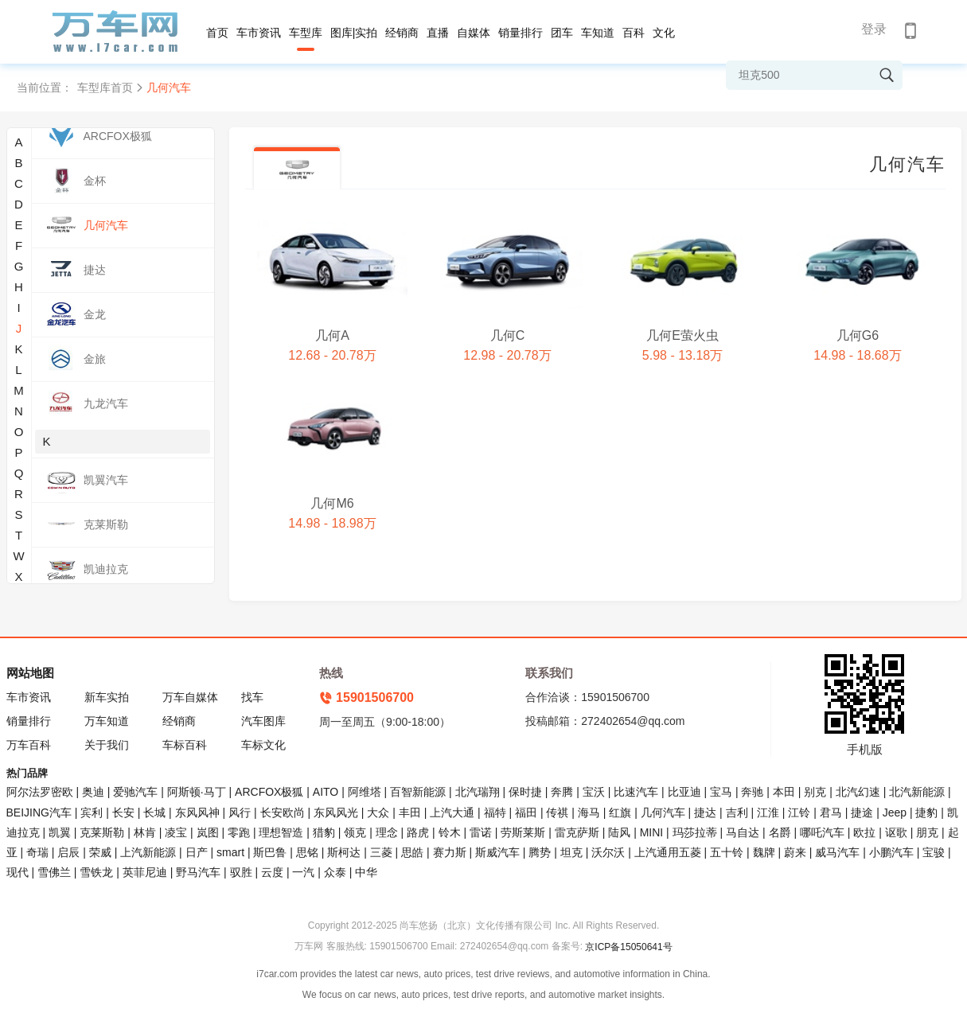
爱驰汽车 (135, 791)
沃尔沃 (608, 852)
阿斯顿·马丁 (196, 791)
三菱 (381, 852)
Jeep (895, 812)
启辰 (68, 852)
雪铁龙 (96, 872)
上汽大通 (452, 812)
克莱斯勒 (102, 832)
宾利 (91, 812)
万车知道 (106, 721)
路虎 (418, 832)
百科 (633, 32)
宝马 (721, 791)
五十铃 (726, 852)
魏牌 (764, 852)
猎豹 (324, 832)
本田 (784, 791)
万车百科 (28, 744)
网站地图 (30, 673)
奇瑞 (37, 852)
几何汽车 (663, 812)
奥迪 (93, 791)
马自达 (742, 832)
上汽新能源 (148, 852)
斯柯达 (344, 852)
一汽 (303, 872)
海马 (589, 812)
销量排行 (520, 32)
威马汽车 (837, 852)
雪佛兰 (54, 872)
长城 (154, 812)
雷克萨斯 (577, 832)
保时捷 (525, 791)
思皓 (412, 852)
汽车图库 (263, 721)
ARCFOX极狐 (269, 791)
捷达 (705, 812)
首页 (217, 32)
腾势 (539, 852)
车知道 (597, 32)
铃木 (450, 832)
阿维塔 (364, 791)
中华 (366, 872)
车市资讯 (258, 32)
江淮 (768, 812)
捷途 (862, 812)
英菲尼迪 (145, 872)
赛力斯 (449, 852)
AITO (325, 791)
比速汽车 (636, 791)
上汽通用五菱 (667, 852)
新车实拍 (106, 697)
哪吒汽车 (822, 832)
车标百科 (184, 744)
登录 (874, 29)
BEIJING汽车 (39, 812)
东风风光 (336, 812)
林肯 (145, 832)
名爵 (780, 832)
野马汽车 (198, 872)
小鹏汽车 (891, 852)
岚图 (208, 832)
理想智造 (281, 832)
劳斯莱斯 (523, 832)
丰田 (410, 812)
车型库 (305, 32)
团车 (562, 32)
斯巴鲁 (270, 852)
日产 (196, 852)
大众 (378, 812)
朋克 (927, 832)
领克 (355, 832)
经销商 (402, 32)
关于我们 (106, 744)
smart (230, 852)
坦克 (571, 852)
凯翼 (60, 832)
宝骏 (933, 852)
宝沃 (594, 791)
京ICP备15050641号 (628, 947)
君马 (831, 812)
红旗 (620, 812)
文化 (664, 32)
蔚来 (795, 852)
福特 (495, 812)
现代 (17, 872)
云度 (272, 872)
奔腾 (562, 791)
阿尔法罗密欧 (41, 791)
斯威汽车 (497, 852)
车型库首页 (105, 87)
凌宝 (176, 832)
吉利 (737, 812)
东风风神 (197, 812)
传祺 (557, 812)
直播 (438, 32)
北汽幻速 (858, 791)
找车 (252, 697)
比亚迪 (684, 791)
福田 (526, 812)
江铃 (799, 812)
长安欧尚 (282, 812)
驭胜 (241, 872)
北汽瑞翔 (477, 791)
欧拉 (864, 832)
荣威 (100, 852)
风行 (239, 812)
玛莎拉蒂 (695, 832)
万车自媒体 (190, 697)
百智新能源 (418, 791)
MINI (652, 832)
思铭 (307, 852)
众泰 (335, 872)
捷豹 (926, 812)
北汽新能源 (917, 791)
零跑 (239, 832)
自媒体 (473, 32)
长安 (123, 812)
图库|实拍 (354, 32)
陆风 (619, 832)
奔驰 (752, 791)
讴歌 (896, 832)
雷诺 (481, 832)
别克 (815, 791)
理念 (387, 832)
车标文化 (263, 744)
